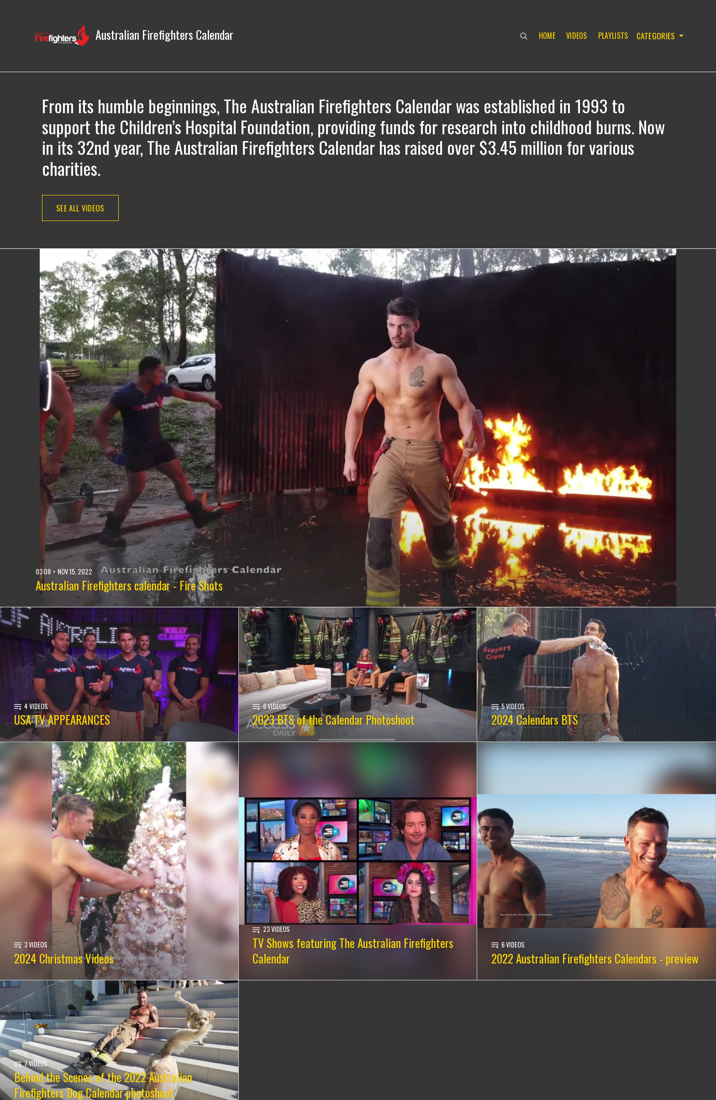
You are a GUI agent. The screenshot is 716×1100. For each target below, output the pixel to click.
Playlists (611, 35)
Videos (574, 35)
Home (545, 35)
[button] (134, 34)
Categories (655, 35)
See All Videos (80, 208)
